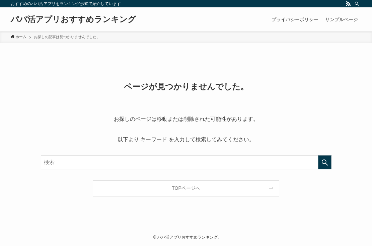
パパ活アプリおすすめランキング (73, 19)
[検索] (357, 3)
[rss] (348, 3)
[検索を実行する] (324, 162)
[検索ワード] (186, 162)
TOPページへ (186, 188)
